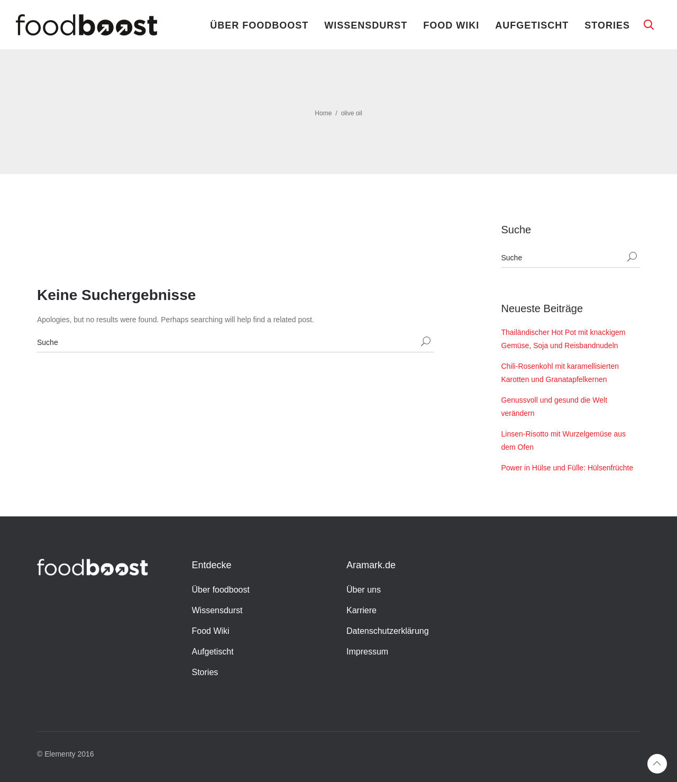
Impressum (367, 651)
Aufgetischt (532, 25)
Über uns (363, 589)
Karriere (361, 610)
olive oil (351, 113)
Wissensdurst (365, 25)
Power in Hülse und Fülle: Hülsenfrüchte (567, 467)
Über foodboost (259, 25)
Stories (607, 25)
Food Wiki (451, 25)
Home (323, 113)
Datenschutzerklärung (387, 630)
